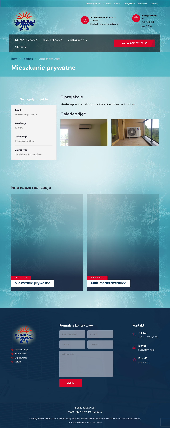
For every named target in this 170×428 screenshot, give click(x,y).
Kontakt (154, 4)
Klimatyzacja (21, 278)
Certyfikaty (129, 4)
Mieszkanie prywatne (32, 283)
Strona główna (93, 4)
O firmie (107, 4)
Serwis (117, 4)
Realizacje (143, 4)
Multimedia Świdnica (108, 283)
